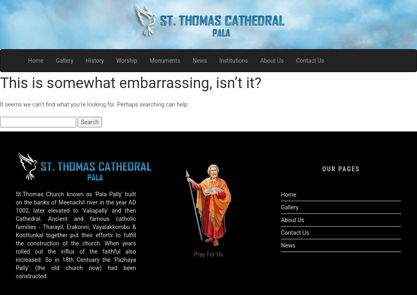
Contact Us (295, 232)
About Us (292, 220)
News (288, 245)
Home (288, 194)
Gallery (290, 207)
